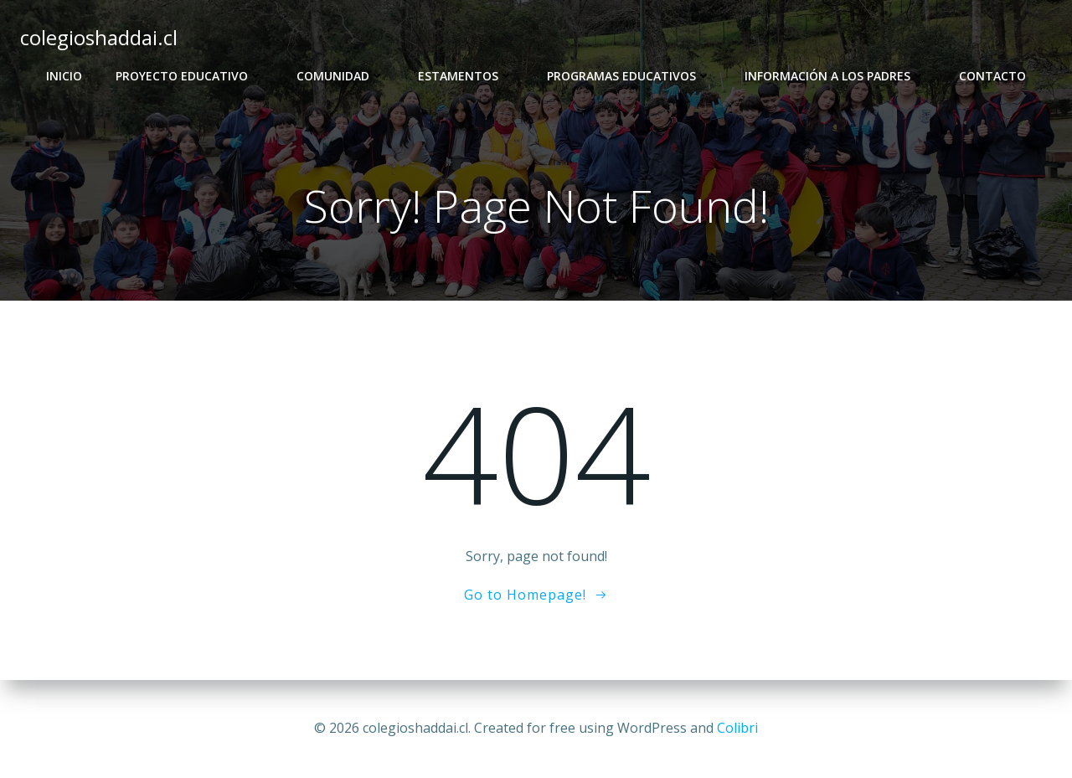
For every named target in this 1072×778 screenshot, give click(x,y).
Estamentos (465, 76)
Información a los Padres (835, 76)
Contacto (992, 76)
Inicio (64, 76)
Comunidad (340, 76)
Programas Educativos (629, 76)
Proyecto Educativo (189, 76)
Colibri (737, 728)
